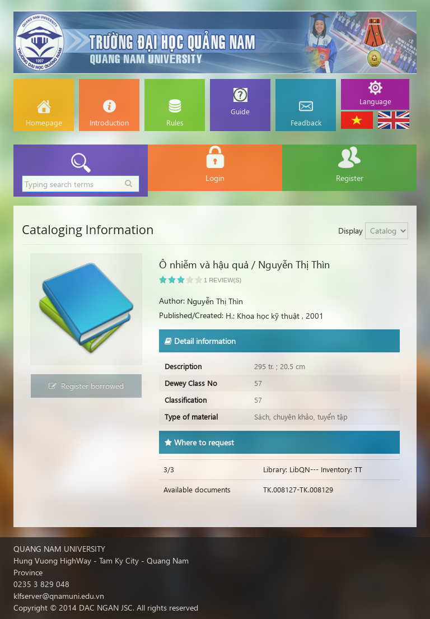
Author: (172, 300)
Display (350, 230)
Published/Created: (191, 315)
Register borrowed (86, 385)
